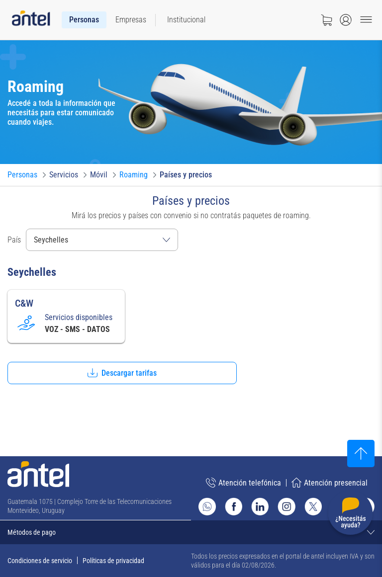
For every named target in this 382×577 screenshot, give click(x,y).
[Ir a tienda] (326, 19)
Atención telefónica (243, 483)
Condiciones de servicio (39, 561)
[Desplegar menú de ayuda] (350, 515)
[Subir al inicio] (361, 453)
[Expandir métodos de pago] (191, 532)
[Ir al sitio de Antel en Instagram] (286, 506)
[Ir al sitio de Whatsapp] (207, 506)
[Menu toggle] (366, 20)
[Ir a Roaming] (133, 175)
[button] (122, 373)
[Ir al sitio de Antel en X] (313, 506)
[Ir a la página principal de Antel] (38, 474)
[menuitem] (84, 19)
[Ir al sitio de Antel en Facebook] (233, 506)
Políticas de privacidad (113, 561)
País (14, 240)
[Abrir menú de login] (346, 20)
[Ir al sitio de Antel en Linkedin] (260, 506)
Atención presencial (329, 483)
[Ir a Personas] (22, 175)
